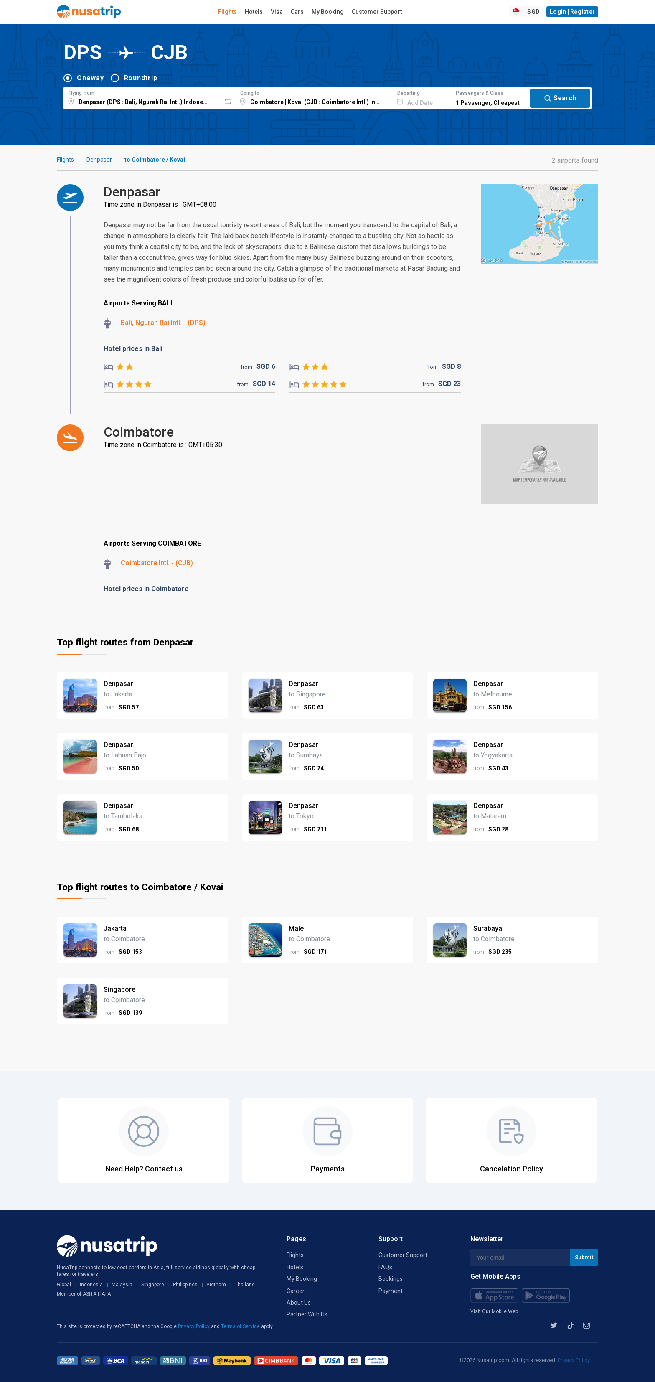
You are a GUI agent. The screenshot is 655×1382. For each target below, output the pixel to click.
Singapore (152, 1285)
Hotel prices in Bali (133, 349)
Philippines (185, 1285)
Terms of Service (241, 1326)
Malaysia (122, 1285)
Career (296, 1291)
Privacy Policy (194, 1326)
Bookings (390, 1278)
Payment (390, 1291)
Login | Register (572, 11)
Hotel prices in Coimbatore (146, 589)
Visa (277, 11)
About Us (299, 1302)
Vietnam (216, 1285)
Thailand (245, 1285)
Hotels (254, 11)
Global (64, 1285)
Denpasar (99, 159)
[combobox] (142, 97)
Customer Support (377, 11)
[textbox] (142, 97)
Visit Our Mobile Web (494, 1311)
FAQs (385, 1267)
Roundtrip (140, 78)
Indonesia (91, 1285)
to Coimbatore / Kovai (154, 159)
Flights (227, 11)
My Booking (328, 11)
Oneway (90, 78)
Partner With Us (307, 1314)
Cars (297, 11)
